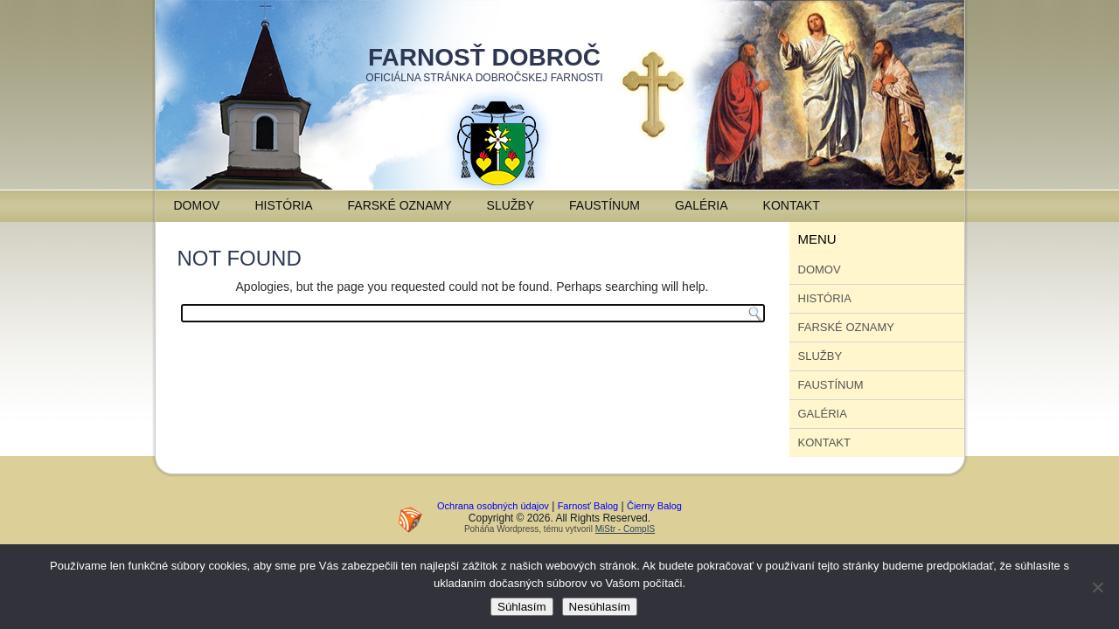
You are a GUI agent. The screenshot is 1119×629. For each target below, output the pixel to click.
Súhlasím (521, 606)
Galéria (701, 205)
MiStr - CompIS (625, 529)
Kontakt (791, 205)
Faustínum (604, 205)
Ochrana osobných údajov (493, 506)
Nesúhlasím (599, 606)
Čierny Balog (654, 506)
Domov (197, 205)
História (283, 205)
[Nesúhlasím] (1097, 587)
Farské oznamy (400, 205)
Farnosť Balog (588, 506)
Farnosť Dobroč (484, 57)
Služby (510, 205)
